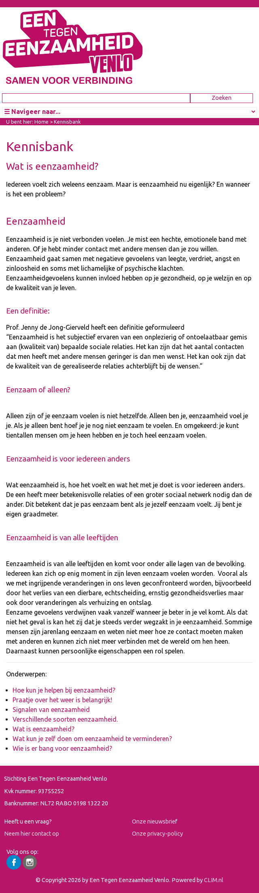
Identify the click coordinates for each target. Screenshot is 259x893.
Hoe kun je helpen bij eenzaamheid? (64, 690)
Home (41, 121)
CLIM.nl (213, 880)
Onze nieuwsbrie (153, 821)
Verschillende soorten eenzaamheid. (65, 719)
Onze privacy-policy (157, 833)
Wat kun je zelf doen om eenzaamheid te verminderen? (92, 738)
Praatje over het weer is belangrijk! (62, 699)
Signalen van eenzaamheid (51, 709)
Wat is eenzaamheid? (43, 729)
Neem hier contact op (31, 833)
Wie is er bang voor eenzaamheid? (62, 748)
